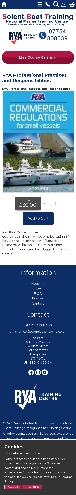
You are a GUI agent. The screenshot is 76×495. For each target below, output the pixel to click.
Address (38, 338)
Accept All (13, 487)
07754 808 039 (40, 325)
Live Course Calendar (38, 57)
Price (27, 200)
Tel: (26, 325)
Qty (44, 203)
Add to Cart (38, 218)
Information (38, 272)
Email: (14, 331)
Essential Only (32, 487)
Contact (38, 314)
